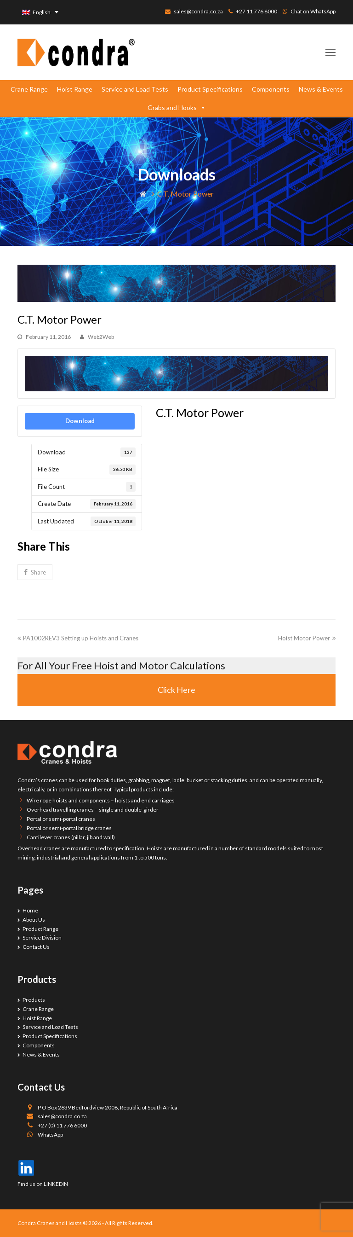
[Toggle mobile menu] (330, 52)
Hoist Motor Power (307, 638)
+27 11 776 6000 (256, 11)
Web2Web (101, 336)
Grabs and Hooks (177, 107)
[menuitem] (40, 12)
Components (271, 89)
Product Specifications (210, 89)
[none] (40, 12)
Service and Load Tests (135, 89)
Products (34, 999)
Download (80, 420)
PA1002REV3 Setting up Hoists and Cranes (77, 638)
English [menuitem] (42, 12)
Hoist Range (74, 89)
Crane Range (29, 89)
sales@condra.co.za (198, 11)
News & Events (321, 89)
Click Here (176, 690)
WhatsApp (50, 1134)
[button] (34, 572)
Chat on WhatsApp (313, 11)
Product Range (40, 928)
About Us (34, 919)
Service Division (42, 937)
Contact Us (36, 946)
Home (30, 910)
